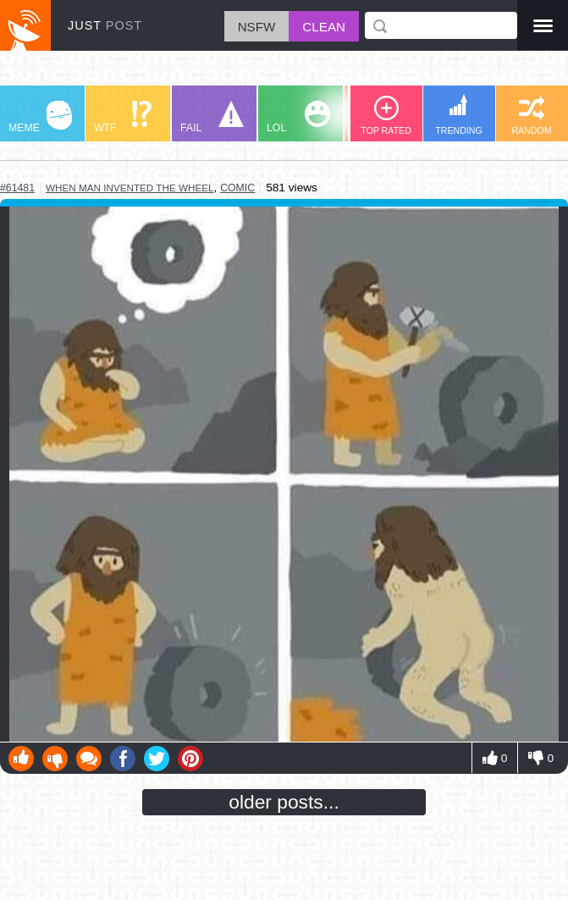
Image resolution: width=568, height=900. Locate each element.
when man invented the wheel (130, 187)
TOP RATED (386, 115)
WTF (123, 117)
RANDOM (531, 115)
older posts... (284, 802)
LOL (298, 117)
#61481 (17, 188)
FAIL (212, 117)
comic (237, 188)
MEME (40, 117)
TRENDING (459, 114)
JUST (105, 25)
